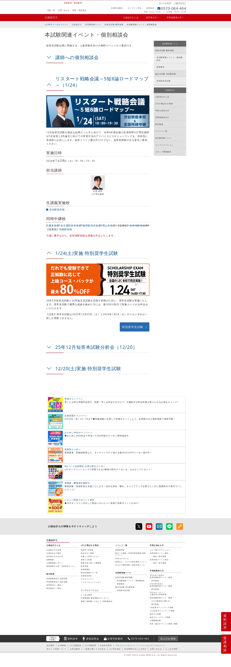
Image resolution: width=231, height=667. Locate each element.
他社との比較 (86, 559)
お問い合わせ (64, 10)
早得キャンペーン (74, 398)
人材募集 (62, 645)
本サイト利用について (57, 649)
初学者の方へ (152, 17)
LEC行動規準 (90, 645)
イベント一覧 (161, 131)
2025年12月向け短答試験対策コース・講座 (161, 576)
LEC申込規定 (115, 649)
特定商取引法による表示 (135, 649)
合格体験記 (85, 569)
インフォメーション (164, 145)
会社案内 (51, 645)
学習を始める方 (162, 110)
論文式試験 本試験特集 (165, 74)
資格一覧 (51, 10)
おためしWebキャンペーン (79, 432)
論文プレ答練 (155, 614)
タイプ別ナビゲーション (160, 550)
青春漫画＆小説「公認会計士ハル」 (61, 566)
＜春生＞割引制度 (158, 556)
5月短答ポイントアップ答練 (161, 607)
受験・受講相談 (79, 10)
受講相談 (225, 644)
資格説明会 (120, 550)
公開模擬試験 (155, 620)
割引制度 (159, 124)
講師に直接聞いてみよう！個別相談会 (96, 601)
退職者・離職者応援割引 (77, 483)
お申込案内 (75, 649)
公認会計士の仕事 (53, 550)
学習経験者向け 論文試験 (56, 582)
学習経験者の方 (162, 117)
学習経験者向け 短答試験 (56, 578)
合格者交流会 (86, 576)
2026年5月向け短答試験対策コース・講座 (161, 585)
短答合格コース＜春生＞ (160, 553)
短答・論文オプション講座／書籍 (164, 624)
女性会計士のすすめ (54, 556)
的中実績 (84, 566)
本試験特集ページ (93, 24)
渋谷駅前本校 (57, 209)
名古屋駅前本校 (70, 225)
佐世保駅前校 (137, 225)
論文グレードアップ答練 (160, 617)
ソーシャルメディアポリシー (152, 645)
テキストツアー (87, 579)
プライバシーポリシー (126, 645)
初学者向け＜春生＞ (54, 585)
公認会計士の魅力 (53, 553)
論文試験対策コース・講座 (161, 598)
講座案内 (161, 67)
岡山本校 (107, 225)
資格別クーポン (73, 449)
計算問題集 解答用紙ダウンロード (95, 598)
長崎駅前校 (65, 229)
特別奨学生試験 (132, 327)
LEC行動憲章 (75, 645)
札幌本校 (51, 225)
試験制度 (50, 559)
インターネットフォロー (91, 582)
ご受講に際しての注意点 (95, 649)
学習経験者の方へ (175, 17)
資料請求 (150, 8)
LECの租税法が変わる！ (161, 601)
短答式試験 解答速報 (114, 24)
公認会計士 (51, 17)
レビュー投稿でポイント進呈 (79, 499)
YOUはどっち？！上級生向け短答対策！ (159, 593)
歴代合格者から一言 (89, 572)
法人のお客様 (165, 3)
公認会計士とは (130, 17)
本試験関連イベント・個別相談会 (170, 58)
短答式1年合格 (87, 550)
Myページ (180, 3)
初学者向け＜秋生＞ (54, 588)
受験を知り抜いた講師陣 (91, 563)
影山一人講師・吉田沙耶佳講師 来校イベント (130, 554)
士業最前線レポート (54, 563)
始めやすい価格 (87, 553)
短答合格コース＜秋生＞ (160, 559)
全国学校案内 (117, 8)
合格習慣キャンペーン (76, 415)
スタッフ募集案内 (163, 151)
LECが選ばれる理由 (164, 103)
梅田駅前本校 (90, 225)
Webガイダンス (122, 558)
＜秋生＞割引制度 (158, 563)
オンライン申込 (135, 8)
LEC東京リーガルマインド (56, 24)
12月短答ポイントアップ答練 (162, 611)
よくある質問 (86, 595)
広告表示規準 (106, 645)
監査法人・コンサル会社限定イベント (131, 562)
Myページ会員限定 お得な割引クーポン (85, 466)
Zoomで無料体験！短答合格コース (130, 565)
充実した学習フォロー (90, 556)
